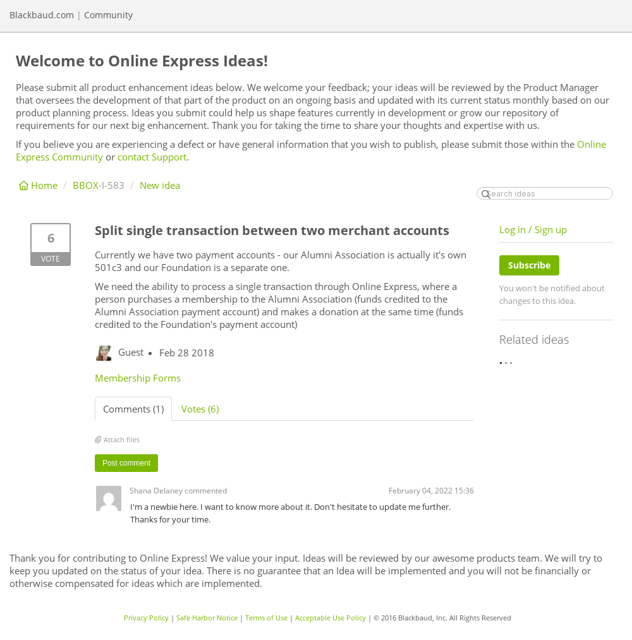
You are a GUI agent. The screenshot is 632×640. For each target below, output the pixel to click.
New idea (160, 185)
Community (108, 15)
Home (39, 185)
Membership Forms (138, 377)
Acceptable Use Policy (330, 617)
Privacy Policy (146, 617)
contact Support (152, 156)
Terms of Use (266, 617)
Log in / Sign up (533, 229)
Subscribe (529, 265)
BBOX (86, 185)
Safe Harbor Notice (207, 617)
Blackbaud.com (41, 15)
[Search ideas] (545, 193)
